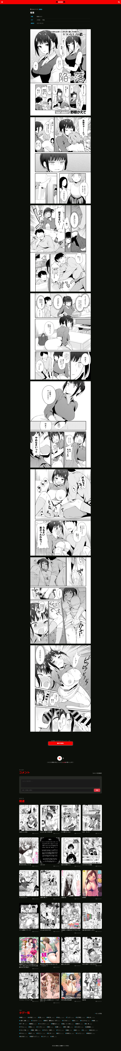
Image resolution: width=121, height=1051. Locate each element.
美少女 (91, 1017)
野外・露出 (68, 1027)
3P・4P (23, 1024)
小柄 (54, 1036)
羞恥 (69, 1030)
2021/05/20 (40, 23)
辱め (50, 1027)
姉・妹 (88, 1024)
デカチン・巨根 (49, 1030)
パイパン (81, 1033)
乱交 (32, 1033)
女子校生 (81, 1017)
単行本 (51, 1017)
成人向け (24, 1036)
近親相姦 (90, 1027)
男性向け (91, 1033)
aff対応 (38, 20)
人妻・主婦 (25, 1020)
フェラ (70, 1017)
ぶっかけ (79, 1027)
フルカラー (37, 1020)
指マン (60, 1033)
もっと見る (99, 1013)
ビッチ (45, 1036)
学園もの (56, 1024)
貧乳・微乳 (36, 1030)
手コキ (51, 1033)
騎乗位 (33, 1024)
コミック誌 (24, 1030)
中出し (60, 1017)
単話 (43, 20)
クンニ (60, 1030)
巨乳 (42, 1017)
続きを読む (60, 743)
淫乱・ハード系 (68, 1024)
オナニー (41, 1033)
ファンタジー (44, 1024)
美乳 (32, 1027)
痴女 (77, 1030)
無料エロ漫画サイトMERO (62, 1045)
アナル (23, 1027)
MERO (60, 2)
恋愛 (58, 1027)
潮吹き (79, 1024)
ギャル (23, 1033)
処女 (75, 1020)
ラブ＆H (66, 1020)
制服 (95, 1020)
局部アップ (35, 1036)
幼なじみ (94, 1030)
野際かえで (39, 16)
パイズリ (41, 1027)
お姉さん (70, 1033)
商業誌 (40, 9)
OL (85, 1030)
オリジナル (85, 1020)
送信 (97, 790)
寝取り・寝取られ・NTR (52, 1020)
